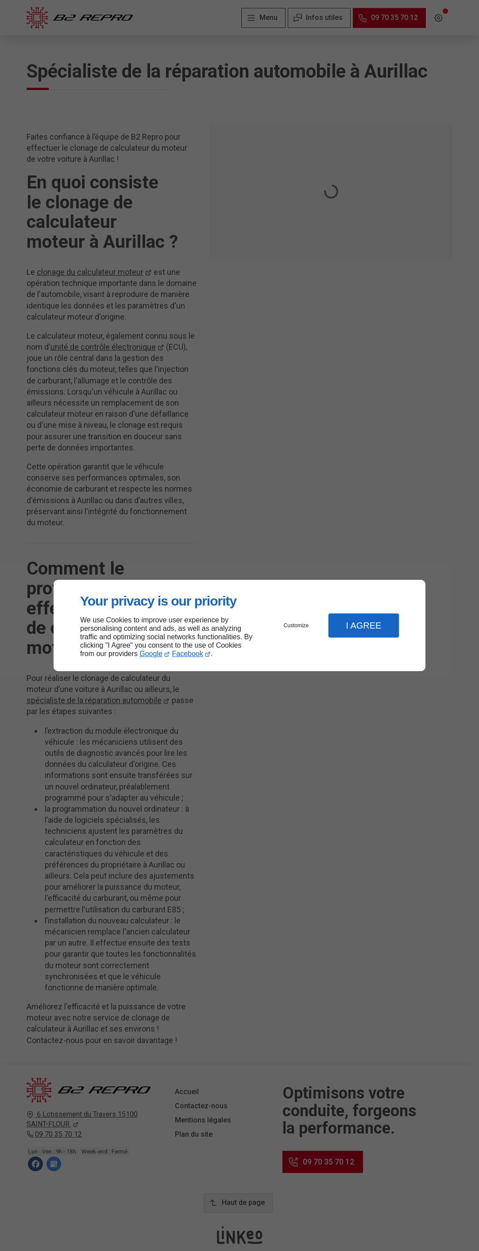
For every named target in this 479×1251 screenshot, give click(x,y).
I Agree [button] (363, 625)
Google (150, 653)
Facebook (187, 653)
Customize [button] (296, 625)
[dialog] (239, 626)
